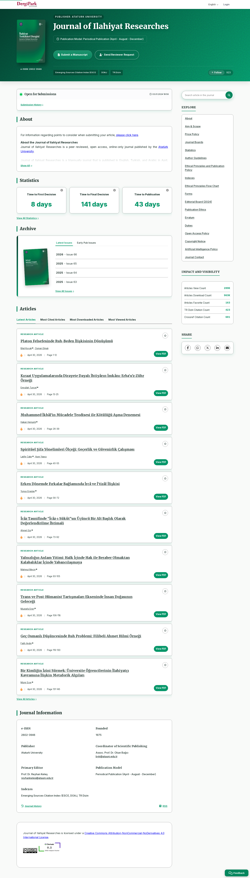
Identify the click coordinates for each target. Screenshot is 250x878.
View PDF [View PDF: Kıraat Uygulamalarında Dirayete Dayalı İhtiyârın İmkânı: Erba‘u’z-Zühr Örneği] (161, 393)
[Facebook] (188, 348)
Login (226, 4)
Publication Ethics (195, 209)
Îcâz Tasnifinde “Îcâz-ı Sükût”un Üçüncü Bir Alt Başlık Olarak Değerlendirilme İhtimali (73, 523)
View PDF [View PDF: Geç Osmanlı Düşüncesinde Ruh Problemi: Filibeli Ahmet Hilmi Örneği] (161, 652)
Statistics (190, 150)
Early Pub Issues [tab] (86, 242)
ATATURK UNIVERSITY (87, 16)
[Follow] (216, 72)
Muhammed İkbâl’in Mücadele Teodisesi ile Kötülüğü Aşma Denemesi (81, 416)
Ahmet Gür (26, 532)
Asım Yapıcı (41, 458)
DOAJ (104, 72)
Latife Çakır (26, 458)
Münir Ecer (26, 686)
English (213, 4)
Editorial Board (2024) (198, 201)
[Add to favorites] (165, 336)
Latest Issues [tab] (64, 242)
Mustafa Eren (27, 612)
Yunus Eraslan (28, 493)
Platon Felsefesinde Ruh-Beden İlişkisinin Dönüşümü (67, 341)
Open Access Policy (197, 233)
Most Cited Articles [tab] (52, 319)
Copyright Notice (195, 241)
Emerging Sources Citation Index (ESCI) (75, 72)
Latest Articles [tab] (26, 319)
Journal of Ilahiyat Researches (111, 26)
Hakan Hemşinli (28, 423)
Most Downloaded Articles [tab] (87, 319)
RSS (163, 810)
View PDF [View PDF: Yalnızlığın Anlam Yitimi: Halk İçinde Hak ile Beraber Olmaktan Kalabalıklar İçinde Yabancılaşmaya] (161, 577)
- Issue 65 (66, 263)
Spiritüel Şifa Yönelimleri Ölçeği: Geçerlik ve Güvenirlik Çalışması (78, 451)
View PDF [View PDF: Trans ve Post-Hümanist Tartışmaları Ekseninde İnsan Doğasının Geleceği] (161, 617)
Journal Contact (194, 257)
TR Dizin (116, 72)
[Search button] (229, 95)
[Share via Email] (227, 348)
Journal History (31, 810)
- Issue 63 (66, 282)
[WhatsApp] (198, 348)
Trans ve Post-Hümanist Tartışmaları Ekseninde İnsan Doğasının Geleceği (77, 602)
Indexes (190, 178)
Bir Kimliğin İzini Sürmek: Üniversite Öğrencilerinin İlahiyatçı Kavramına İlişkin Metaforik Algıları (75, 676)
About (188, 118)
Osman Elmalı (42, 348)
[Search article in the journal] (207, 95)
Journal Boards (194, 142)
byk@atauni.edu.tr (107, 760)
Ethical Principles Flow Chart (202, 186)
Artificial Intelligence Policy (201, 249)
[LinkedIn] (217, 348)
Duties (188, 225)
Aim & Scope (193, 126)
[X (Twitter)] (207, 348)
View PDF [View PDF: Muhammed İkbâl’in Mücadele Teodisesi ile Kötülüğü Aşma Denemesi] (161, 428)
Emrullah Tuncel (29, 388)
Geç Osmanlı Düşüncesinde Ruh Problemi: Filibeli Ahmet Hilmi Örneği (81, 639)
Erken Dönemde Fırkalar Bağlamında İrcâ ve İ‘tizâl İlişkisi (70, 486)
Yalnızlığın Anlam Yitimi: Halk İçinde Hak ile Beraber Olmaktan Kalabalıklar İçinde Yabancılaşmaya (75, 562)
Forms (188, 193)
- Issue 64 (66, 273)
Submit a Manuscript (73, 54)
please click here (127, 135)
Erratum (189, 217)
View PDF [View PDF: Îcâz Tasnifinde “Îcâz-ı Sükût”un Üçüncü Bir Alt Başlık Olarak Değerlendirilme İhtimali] (161, 538)
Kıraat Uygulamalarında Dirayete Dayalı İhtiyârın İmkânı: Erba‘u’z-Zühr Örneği (82, 378)
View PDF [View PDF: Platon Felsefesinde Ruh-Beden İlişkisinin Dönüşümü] (161, 354)
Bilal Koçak (26, 348)
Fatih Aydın (26, 647)
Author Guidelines (195, 158)
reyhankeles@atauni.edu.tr (37, 782)
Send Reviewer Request (116, 54)
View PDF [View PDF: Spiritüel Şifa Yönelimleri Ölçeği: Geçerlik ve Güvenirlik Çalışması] (161, 463)
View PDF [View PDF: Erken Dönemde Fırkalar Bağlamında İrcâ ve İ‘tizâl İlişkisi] (161, 498)
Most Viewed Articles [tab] (122, 319)
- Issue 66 (66, 254)
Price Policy (192, 134)
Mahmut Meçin (28, 572)
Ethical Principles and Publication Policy (204, 168)
